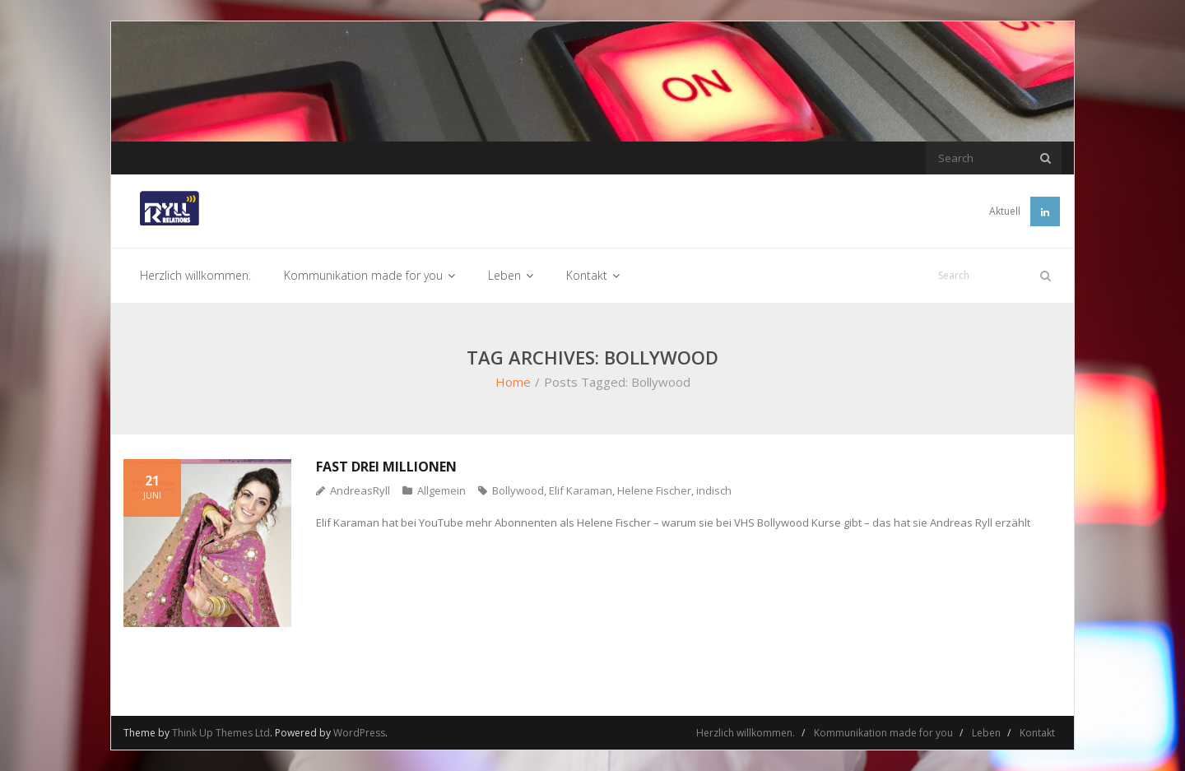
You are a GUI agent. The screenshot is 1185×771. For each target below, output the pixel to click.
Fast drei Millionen (386, 466)
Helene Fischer (654, 490)
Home (513, 382)
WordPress (359, 733)
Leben (986, 733)
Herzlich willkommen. (745, 733)
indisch (714, 490)
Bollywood (518, 490)
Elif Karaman (580, 490)
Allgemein (441, 490)
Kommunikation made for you (883, 733)
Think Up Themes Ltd (221, 733)
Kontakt (1037, 733)
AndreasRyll (360, 490)
